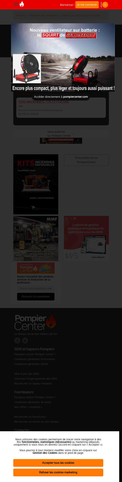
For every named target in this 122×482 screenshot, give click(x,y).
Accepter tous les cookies (58, 463)
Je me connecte (87, 5)
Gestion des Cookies (45, 453)
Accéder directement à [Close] (61, 97)
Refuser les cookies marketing (58, 472)
